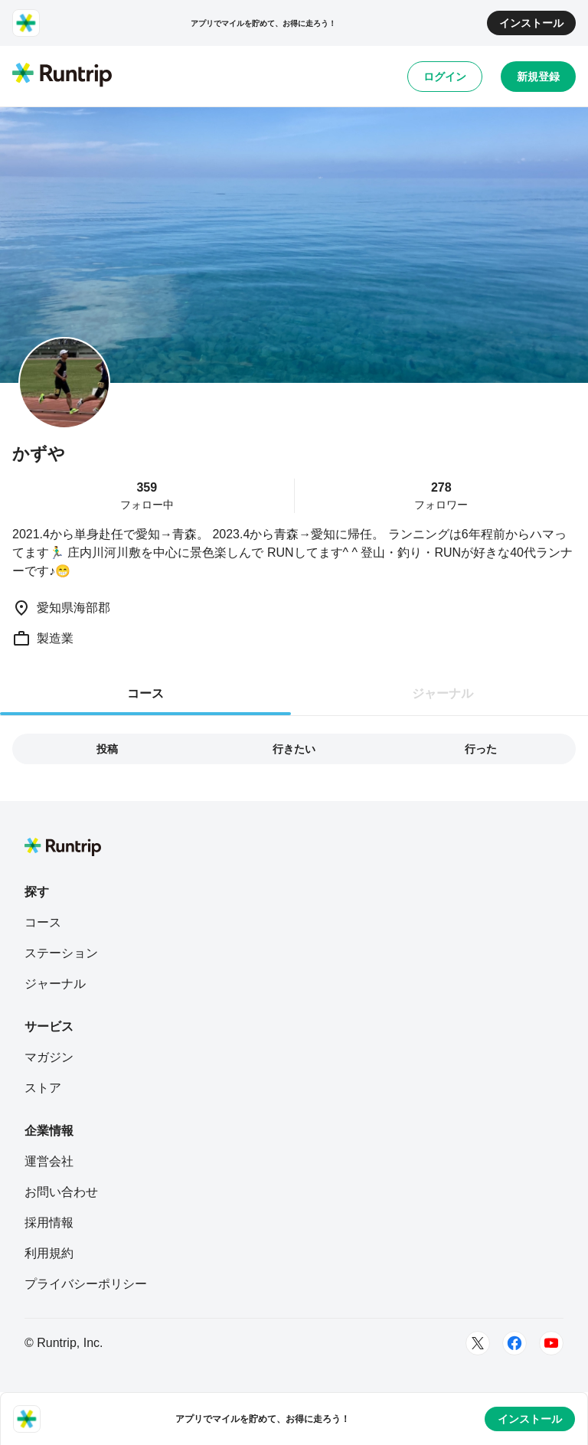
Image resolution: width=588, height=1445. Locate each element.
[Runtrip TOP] (62, 76)
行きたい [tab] (294, 749)
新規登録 (538, 76)
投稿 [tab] (107, 749)
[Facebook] (514, 1343)
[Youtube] (551, 1343)
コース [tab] (145, 693)
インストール (531, 23)
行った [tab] (481, 749)
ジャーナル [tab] (442, 693)
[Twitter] (478, 1343)
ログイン (444, 76)
